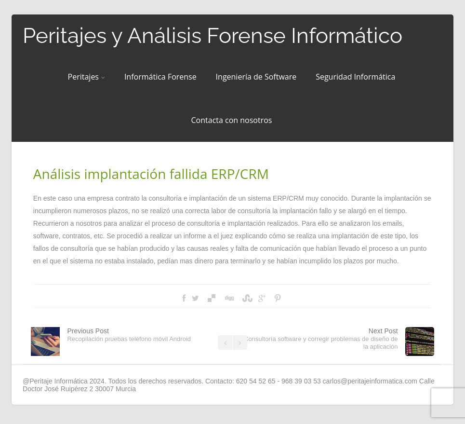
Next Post (321, 338)
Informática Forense (160, 76)
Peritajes (86, 76)
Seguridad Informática (355, 76)
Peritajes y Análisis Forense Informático (212, 35)
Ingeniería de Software (256, 76)
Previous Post (129, 334)
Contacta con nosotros (231, 120)
